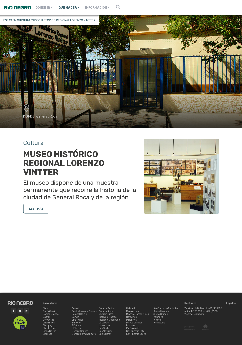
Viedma (157, 320)
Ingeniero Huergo (108, 317)
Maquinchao (132, 311)
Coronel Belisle (79, 314)
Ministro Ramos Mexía (137, 314)
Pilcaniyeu (131, 320)
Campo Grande (51, 314)
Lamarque (104, 325)
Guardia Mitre (106, 314)
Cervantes (48, 320)
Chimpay (47, 325)
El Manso (76, 328)
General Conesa (80, 331)
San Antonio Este (135, 331)
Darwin (75, 317)
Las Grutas (104, 328)
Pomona (130, 325)
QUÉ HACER (68, 7)
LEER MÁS (37, 208)
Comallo (76, 308)
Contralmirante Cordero (84, 311)
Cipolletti (47, 334)
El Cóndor (77, 325)
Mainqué (130, 308)
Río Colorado (132, 328)
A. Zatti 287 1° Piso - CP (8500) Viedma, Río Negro (201, 313)
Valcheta (158, 317)
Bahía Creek (49, 311)
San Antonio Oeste (136, 334)
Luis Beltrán (105, 334)
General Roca (46, 116)
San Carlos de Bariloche (165, 308)
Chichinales (49, 322)
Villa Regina (159, 322)
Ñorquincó (131, 317)
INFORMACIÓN (97, 7)
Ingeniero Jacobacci (109, 320)
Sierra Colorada (161, 311)
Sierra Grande (160, 314)
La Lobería (104, 322)
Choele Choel (49, 328)
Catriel (46, 317)
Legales (231, 303)
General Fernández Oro (84, 334)
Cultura (23, 20)
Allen (45, 308)
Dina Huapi (77, 320)
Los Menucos (105, 331)
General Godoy (106, 308)
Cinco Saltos (49, 331)
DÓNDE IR (44, 7)
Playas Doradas (134, 322)
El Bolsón (76, 322)
